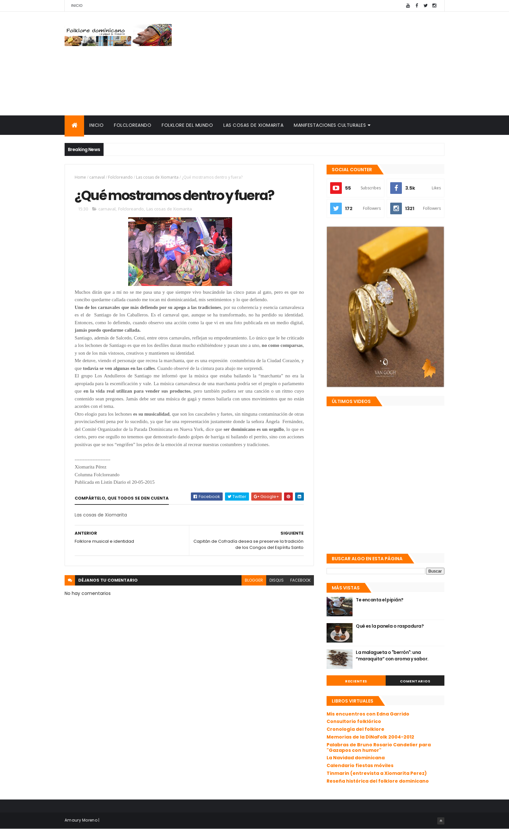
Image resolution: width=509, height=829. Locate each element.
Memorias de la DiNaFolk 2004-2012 (370, 737)
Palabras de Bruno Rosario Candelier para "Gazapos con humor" (379, 747)
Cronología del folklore (355, 729)
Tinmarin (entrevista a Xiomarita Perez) (377, 773)
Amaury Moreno (81, 820)
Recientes (356, 681)
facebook (300, 580)
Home (80, 177)
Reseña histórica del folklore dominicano (378, 781)
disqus (276, 580)
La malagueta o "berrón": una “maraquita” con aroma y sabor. (392, 655)
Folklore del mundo (187, 125)
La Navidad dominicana (356, 757)
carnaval (97, 177)
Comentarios (415, 681)
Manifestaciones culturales (330, 125)
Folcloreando (132, 125)
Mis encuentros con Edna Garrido (368, 714)
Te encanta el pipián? (379, 600)
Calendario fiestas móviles (360, 765)
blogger (254, 580)
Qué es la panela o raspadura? (390, 626)
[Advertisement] (326, 63)
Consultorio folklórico (354, 721)
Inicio (76, 5)
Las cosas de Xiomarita (253, 125)
